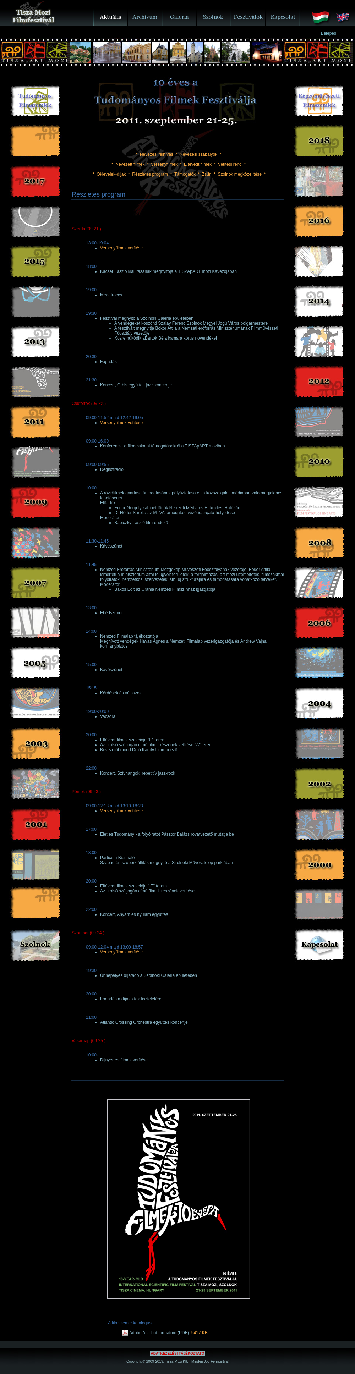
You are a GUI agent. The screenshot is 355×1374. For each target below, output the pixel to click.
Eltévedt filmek (198, 164)
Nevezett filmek (129, 164)
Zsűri (207, 174)
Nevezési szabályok (198, 154)
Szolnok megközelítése (240, 174)
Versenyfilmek (164, 164)
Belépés (328, 33)
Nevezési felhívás (156, 154)
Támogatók (185, 174)
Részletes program (150, 174)
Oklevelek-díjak (111, 174)
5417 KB (199, 1332)
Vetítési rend (230, 164)
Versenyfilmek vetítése (121, 248)
